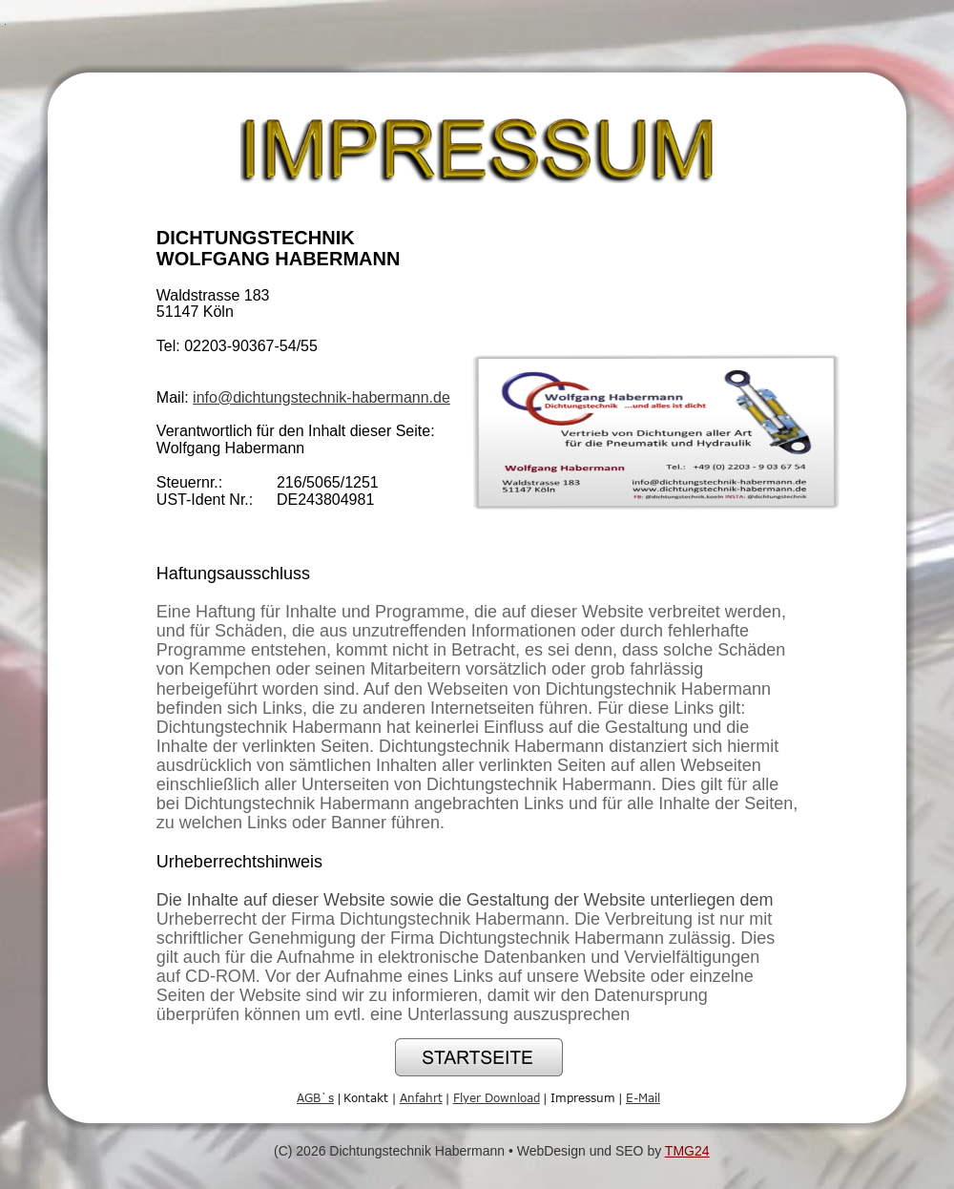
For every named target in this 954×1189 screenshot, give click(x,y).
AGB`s (315, 1097)
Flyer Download (496, 1097)
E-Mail (643, 1097)
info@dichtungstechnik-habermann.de (321, 397)
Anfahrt (421, 1097)
